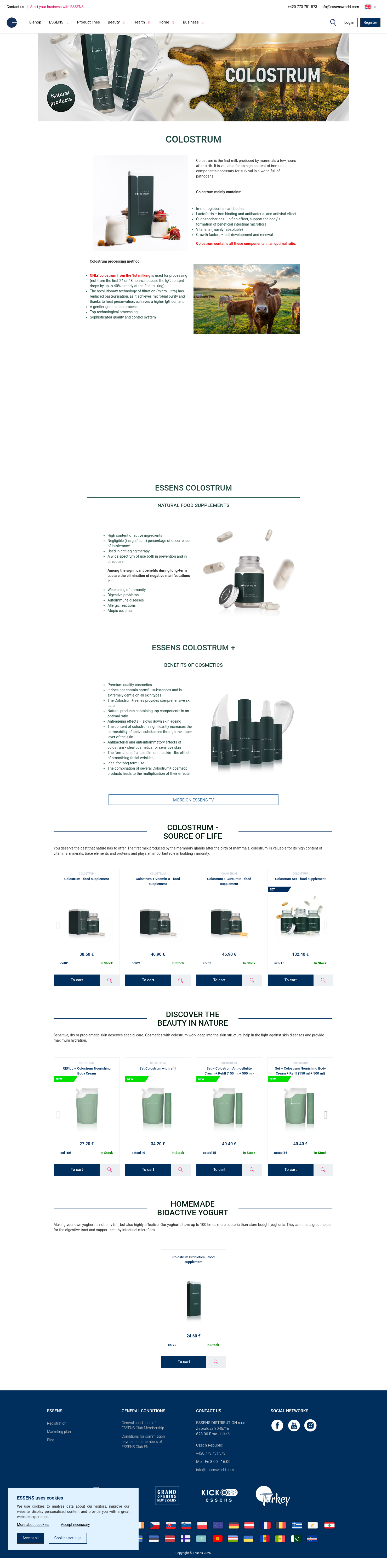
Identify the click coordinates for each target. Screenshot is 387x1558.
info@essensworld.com (340, 7)
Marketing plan (59, 1432)
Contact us (15, 7)
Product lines (88, 22)
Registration (56, 1423)
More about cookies (33, 1525)
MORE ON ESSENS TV (193, 800)
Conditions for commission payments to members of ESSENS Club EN (143, 1441)
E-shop (35, 22)
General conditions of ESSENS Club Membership (143, 1425)
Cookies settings (68, 1538)
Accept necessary (75, 1525)
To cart (77, 980)
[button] (327, 1114)
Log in (349, 22)
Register (370, 22)
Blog (50, 1440)
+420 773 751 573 (302, 7)
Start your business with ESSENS (57, 7)
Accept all (30, 1538)
